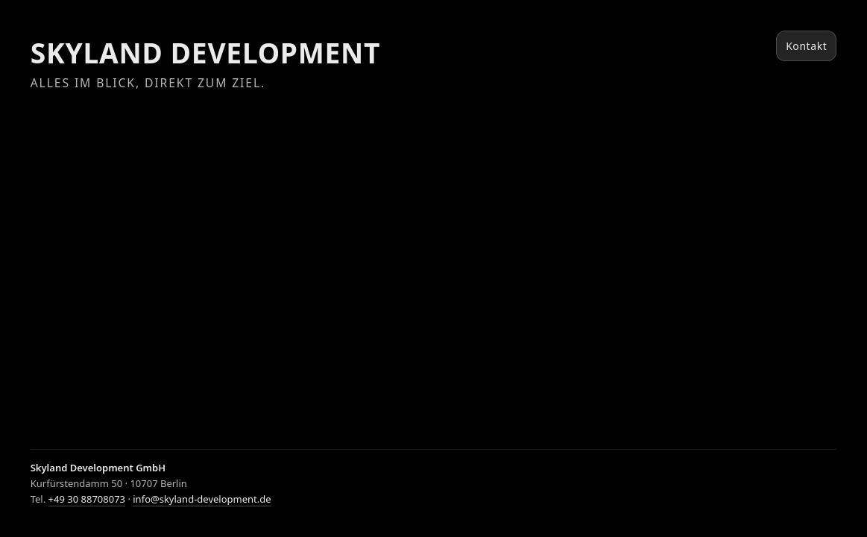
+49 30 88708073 (86, 499)
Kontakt (806, 46)
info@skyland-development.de (202, 499)
